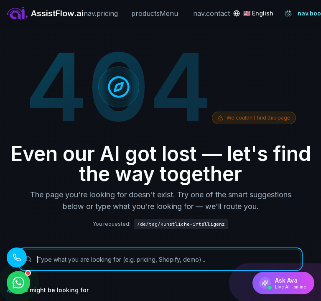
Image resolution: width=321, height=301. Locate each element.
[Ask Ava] (283, 283)
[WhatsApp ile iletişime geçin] (18, 282)
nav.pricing (101, 13)
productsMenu (154, 13)
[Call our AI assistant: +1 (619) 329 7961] (17, 257)
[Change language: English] (253, 13)
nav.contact (211, 13)
